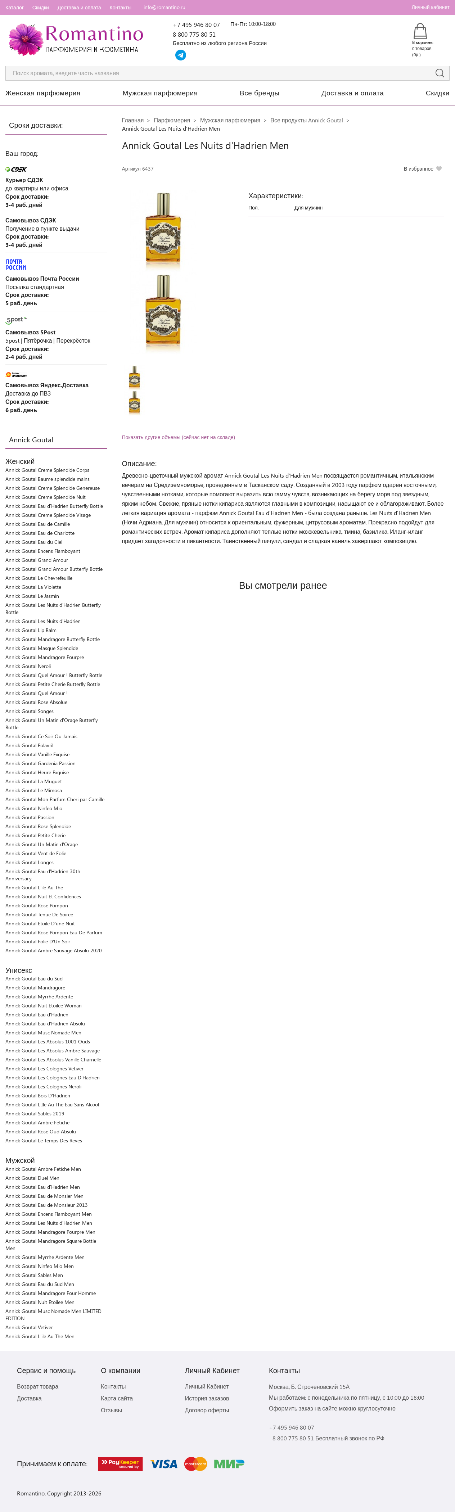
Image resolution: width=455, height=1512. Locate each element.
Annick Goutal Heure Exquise (37, 772)
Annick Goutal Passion (29, 817)
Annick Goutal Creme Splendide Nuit (45, 496)
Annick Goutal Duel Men (32, 1177)
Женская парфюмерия (43, 92)
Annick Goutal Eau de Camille (37, 523)
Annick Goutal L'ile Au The (34, 887)
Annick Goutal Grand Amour (36, 559)
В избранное (418, 168)
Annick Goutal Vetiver (29, 1327)
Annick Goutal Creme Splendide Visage (48, 514)
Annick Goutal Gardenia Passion (40, 763)
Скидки (40, 7)
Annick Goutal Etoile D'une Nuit (40, 923)
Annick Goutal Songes (29, 711)
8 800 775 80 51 (194, 34)
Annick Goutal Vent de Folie (35, 853)
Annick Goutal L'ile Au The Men (40, 1336)
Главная (133, 120)
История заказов (207, 1398)
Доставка (29, 1398)
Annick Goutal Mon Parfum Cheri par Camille (54, 799)
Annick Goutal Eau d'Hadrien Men (42, 1186)
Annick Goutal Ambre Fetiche (37, 1122)
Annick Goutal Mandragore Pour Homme (50, 1293)
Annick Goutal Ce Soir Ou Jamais (41, 736)
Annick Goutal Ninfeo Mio (33, 808)
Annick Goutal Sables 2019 (34, 1113)
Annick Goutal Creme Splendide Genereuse (52, 487)
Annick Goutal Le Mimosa (33, 790)
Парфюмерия (172, 120)
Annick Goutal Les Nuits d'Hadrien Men (48, 1222)
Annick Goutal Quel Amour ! (36, 693)
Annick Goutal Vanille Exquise (37, 754)
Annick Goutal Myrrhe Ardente (39, 996)
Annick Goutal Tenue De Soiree (39, 914)
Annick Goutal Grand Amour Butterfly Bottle (54, 568)
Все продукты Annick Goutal (306, 120)
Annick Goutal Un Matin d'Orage (41, 844)
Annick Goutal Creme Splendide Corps (47, 469)
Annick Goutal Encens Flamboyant (42, 550)
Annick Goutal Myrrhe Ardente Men (45, 1257)
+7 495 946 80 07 (196, 24)
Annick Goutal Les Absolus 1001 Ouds (47, 1041)
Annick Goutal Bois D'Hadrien (37, 1095)
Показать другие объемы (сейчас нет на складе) (178, 437)
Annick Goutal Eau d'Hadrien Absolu (45, 1023)
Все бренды (260, 92)
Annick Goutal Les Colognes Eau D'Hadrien (52, 1077)
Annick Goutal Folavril (29, 745)
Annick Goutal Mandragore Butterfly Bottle (52, 639)
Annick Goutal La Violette (33, 586)
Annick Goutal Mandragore (35, 987)
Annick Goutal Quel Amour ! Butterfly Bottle (53, 675)
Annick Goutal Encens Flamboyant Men (48, 1213)
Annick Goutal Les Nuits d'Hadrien (43, 621)
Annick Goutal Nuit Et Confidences (43, 896)
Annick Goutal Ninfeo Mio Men (39, 1266)
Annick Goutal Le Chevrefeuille (38, 577)
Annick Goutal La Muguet (33, 781)
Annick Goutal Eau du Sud (34, 978)
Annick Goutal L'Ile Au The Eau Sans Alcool (52, 1104)
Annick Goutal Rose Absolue (36, 702)
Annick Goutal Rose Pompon (36, 905)
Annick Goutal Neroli (28, 666)
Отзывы (111, 1410)
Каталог (14, 7)
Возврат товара (37, 1386)
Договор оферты (207, 1410)
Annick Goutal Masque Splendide (41, 648)
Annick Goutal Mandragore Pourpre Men (50, 1231)
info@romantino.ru (164, 7)
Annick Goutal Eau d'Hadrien (36, 1014)
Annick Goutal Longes (29, 862)
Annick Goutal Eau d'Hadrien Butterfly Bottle (54, 505)
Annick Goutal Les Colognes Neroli (43, 1086)
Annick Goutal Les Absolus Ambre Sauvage (52, 1050)
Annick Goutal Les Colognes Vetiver (44, 1068)
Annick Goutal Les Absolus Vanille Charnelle (53, 1059)
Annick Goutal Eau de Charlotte (40, 532)
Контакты (120, 7)
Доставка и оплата (79, 7)
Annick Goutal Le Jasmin (32, 595)
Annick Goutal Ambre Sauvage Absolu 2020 (53, 950)
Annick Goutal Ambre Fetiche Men (43, 1168)
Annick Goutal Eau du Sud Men (39, 1284)
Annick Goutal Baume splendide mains (47, 478)
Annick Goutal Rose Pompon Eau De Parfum (53, 932)
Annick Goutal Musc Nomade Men (43, 1032)
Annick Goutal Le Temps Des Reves (43, 1140)
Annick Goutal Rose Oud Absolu (40, 1131)
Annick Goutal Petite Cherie (35, 835)
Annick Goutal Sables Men (34, 1275)
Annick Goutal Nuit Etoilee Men (40, 1302)
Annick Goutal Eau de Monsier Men (44, 1195)
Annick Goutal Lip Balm (31, 630)
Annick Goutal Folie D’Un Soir (37, 941)
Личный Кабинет (207, 1386)
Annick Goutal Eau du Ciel (33, 541)
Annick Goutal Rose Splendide (38, 826)
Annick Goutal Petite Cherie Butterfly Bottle (52, 684)
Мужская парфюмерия (160, 92)
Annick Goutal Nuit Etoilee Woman (43, 1005)
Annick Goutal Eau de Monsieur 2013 (46, 1204)
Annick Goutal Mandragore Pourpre (44, 657)
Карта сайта (117, 1398)
